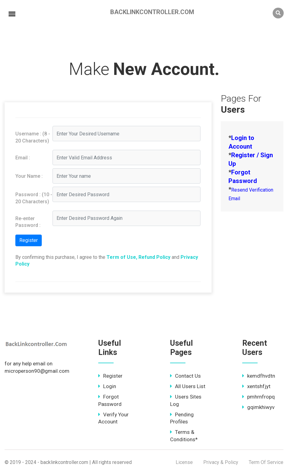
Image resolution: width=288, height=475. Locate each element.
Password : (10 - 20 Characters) (33, 198)
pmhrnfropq (258, 397)
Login (107, 386)
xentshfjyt (256, 386)
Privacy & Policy (220, 462)
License (184, 462)
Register (110, 376)
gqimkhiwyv (258, 407)
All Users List (187, 386)
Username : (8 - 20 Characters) (32, 137)
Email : (22, 158)
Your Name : (29, 176)
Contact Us (185, 376)
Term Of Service (266, 462)
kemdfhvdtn (258, 376)
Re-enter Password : (28, 222)
